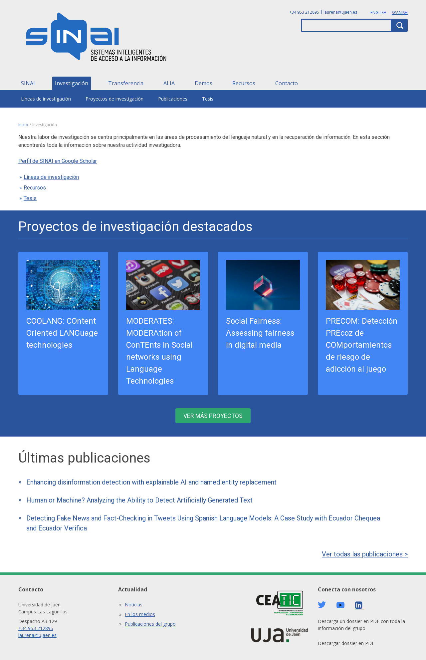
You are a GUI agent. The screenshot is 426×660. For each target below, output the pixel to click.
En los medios (140, 614)
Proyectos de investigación (114, 99)
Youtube (340, 605)
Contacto (286, 83)
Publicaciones (172, 99)
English (378, 12)
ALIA (169, 83)
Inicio (23, 125)
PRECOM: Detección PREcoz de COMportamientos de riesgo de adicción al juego (361, 345)
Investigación (71, 83)
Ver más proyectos (213, 415)
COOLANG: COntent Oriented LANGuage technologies (62, 333)
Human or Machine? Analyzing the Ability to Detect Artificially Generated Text (139, 500)
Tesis (207, 99)
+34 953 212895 (304, 12)
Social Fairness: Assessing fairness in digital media (260, 333)
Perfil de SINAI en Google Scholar (57, 161)
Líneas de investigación (46, 99)
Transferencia (125, 83)
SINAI (28, 83)
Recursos (243, 83)
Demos (203, 83)
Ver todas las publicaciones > (365, 554)
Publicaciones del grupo (150, 624)
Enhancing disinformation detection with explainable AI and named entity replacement (151, 482)
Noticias (133, 604)
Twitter (322, 604)
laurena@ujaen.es (340, 12)
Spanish (400, 12)
